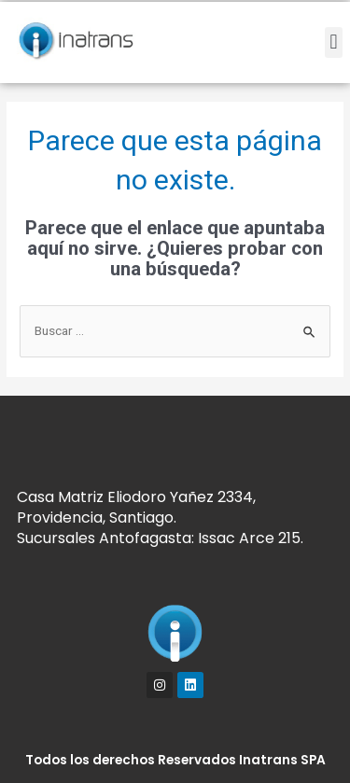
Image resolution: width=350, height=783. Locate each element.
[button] (334, 42)
